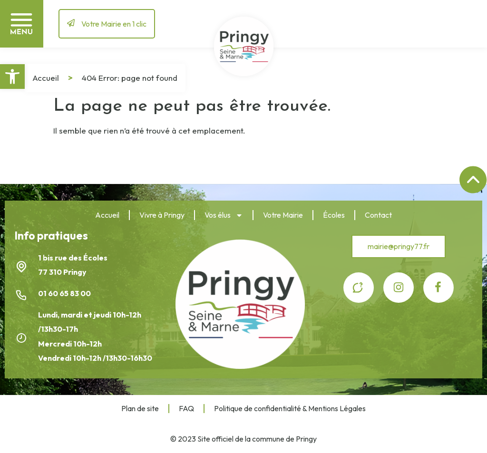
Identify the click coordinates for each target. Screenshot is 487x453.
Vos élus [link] (224, 215)
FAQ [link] (186, 408)
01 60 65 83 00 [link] (65, 293)
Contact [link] (378, 215)
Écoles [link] (334, 215)
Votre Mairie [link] (283, 215)
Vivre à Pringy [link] (162, 215)
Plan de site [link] (140, 408)
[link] (12, 76)
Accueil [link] (45, 78)
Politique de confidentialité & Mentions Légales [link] (290, 408)
